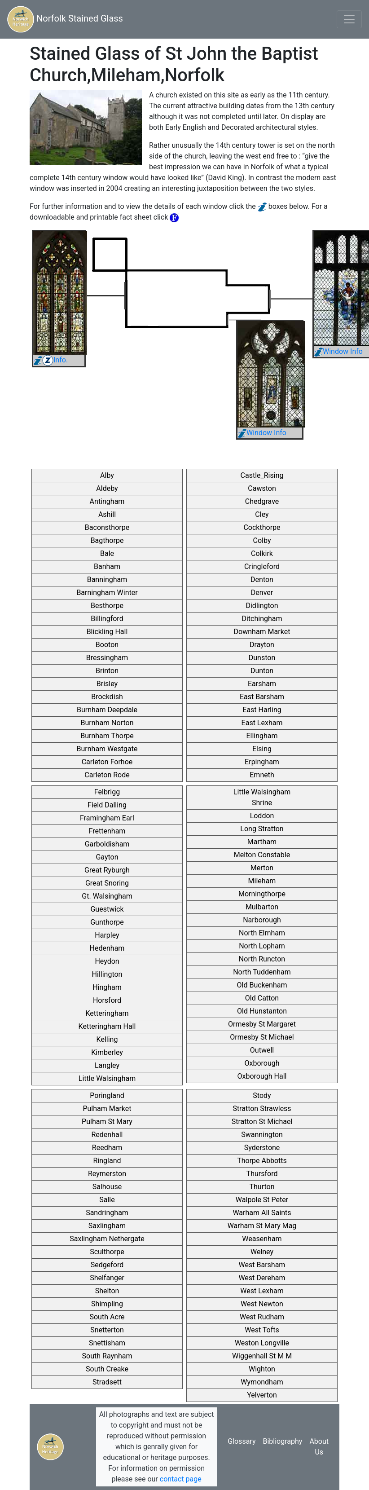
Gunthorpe (107, 922)
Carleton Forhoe (107, 762)
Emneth (262, 775)
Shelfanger (107, 1278)
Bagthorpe (107, 540)
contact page (181, 1479)
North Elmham (262, 933)
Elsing (262, 749)
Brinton (107, 670)
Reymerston (107, 1173)
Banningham (107, 579)
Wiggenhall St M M (262, 1356)
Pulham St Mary (107, 1121)
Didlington (262, 605)
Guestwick (106, 909)
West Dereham (261, 1278)
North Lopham (262, 946)
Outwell (262, 1050)
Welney (261, 1252)
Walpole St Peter (262, 1199)
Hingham (107, 987)
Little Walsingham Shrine (261, 797)
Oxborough (261, 1063)
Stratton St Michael (262, 1121)
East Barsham (262, 696)
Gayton (107, 857)
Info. (50, 360)
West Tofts (262, 1330)
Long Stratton (261, 828)
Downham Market (262, 631)
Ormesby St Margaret (262, 1024)
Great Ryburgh (107, 870)
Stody (262, 1095)
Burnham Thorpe (107, 736)
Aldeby (107, 488)
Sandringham (107, 1212)
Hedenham (107, 948)
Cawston (262, 488)
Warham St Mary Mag (262, 1225)
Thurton (261, 1186)
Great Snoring (107, 883)
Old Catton (262, 998)
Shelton (107, 1291)
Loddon (262, 815)
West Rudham (262, 1317)
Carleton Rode (106, 775)
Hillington (107, 974)
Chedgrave (262, 501)
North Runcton (262, 959)
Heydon (107, 961)
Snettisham (107, 1343)
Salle (106, 1199)
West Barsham (262, 1265)
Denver (262, 592)
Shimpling (107, 1304)
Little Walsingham (107, 1078)
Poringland (107, 1095)
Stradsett (107, 1382)
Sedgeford (107, 1265)
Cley (261, 514)
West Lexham (261, 1291)
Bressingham (107, 657)
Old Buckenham (262, 985)
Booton (107, 644)
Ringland (107, 1160)
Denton (261, 579)
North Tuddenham (262, 972)
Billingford (107, 618)
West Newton (262, 1304)
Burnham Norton (107, 723)
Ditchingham (262, 618)
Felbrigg (107, 792)
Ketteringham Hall (107, 1026)
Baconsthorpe (107, 527)
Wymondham (262, 1382)
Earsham (262, 683)
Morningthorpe (262, 894)
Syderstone (262, 1147)
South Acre (106, 1317)
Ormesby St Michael (262, 1037)
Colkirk (262, 553)
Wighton (262, 1369)
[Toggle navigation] (349, 19)
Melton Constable (262, 855)
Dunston (262, 657)
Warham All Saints (262, 1212)
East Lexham (262, 723)
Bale (107, 553)
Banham (107, 566)
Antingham (107, 501)
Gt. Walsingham (107, 896)
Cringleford (262, 566)
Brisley (107, 683)
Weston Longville (262, 1343)
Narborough (262, 920)
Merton (261, 868)
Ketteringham (107, 1013)
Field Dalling (107, 805)
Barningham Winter (106, 592)
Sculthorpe (107, 1252)
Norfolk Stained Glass (65, 19)
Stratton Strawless (262, 1108)
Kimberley (107, 1052)
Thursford (262, 1173)
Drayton (262, 644)
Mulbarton (262, 907)
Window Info (338, 351)
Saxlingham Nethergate (107, 1238)
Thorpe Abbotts (262, 1160)
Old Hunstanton (262, 1011)
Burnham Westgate (107, 749)
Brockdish (107, 696)
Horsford (107, 1000)
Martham (262, 842)
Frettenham (107, 831)
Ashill (107, 514)
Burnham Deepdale (107, 709)
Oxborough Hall (262, 1076)
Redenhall (107, 1134)
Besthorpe (107, 605)
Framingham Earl (107, 818)
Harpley (107, 935)
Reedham (107, 1147)
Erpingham (262, 762)
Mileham (262, 881)
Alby (107, 475)
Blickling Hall (107, 631)
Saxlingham (107, 1225)
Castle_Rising (262, 475)
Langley (107, 1065)
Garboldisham (107, 844)
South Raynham (107, 1356)
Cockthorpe (261, 527)
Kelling (107, 1039)
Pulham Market (107, 1108)
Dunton (261, 670)
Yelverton (262, 1395)
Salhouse (107, 1186)
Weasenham (261, 1238)
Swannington (262, 1134)
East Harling (261, 709)
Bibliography (282, 1441)
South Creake (107, 1369)
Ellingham (261, 736)
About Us (319, 1446)
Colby (262, 540)
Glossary (241, 1441)
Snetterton (107, 1330)
